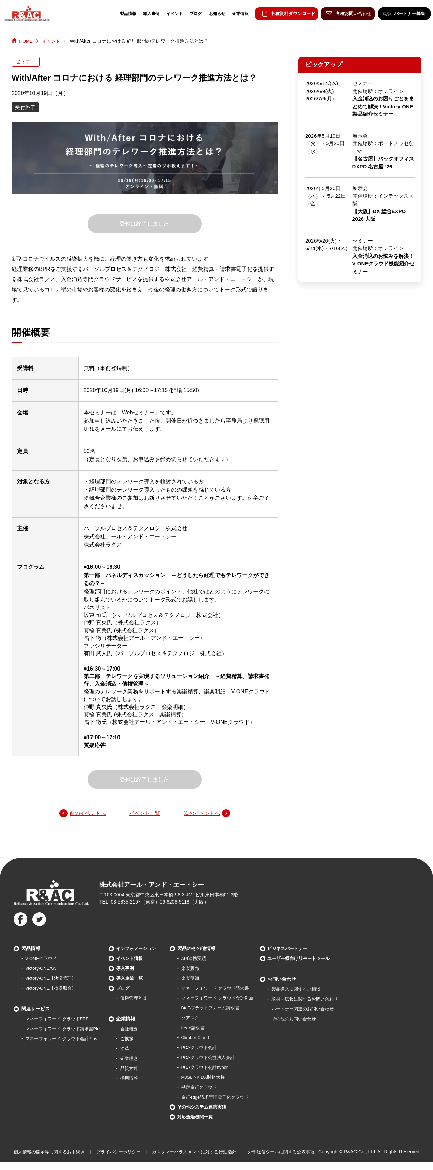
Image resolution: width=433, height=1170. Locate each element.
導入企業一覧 (136, 978)
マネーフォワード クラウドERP (59, 1019)
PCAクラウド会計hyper (215, 1068)
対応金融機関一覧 (205, 1117)
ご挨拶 (133, 1039)
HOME (26, 41)
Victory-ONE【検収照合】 (53, 988)
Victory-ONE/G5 (42, 969)
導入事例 (147, 13)
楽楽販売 (199, 969)
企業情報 (236, 13)
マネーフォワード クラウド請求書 (226, 988)
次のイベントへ (201, 813)
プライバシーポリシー (126, 1152)
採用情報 (135, 1079)
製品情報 (124, 13)
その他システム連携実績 (212, 1107)
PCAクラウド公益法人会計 (219, 1058)
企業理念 (135, 1059)
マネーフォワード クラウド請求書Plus (66, 1029)
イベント (170, 13)
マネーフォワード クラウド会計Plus (64, 1039)
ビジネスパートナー (303, 949)
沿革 (131, 1049)
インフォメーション (143, 949)
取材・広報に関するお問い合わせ (322, 999)
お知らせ (213, 13)
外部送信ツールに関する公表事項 (299, 1152)
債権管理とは (140, 998)
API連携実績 (203, 959)
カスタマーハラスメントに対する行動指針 (206, 1152)
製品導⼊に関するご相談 (312, 989)
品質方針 (135, 1069)
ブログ (192, 13)
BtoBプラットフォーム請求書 (221, 1008)
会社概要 (135, 1029)
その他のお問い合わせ (310, 1019)
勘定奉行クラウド (209, 1087)
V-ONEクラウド (42, 959)
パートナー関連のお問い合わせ (319, 1009)
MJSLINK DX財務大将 (213, 1077)
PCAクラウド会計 (209, 1048)
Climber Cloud (205, 1038)
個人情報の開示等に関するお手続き (52, 1152)
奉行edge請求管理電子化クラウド (226, 1097)
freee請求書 (202, 1028)
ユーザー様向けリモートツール (315, 959)
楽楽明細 (199, 978)
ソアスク (199, 1018)
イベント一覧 (144, 813)
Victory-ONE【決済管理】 (53, 978)
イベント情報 (136, 959)
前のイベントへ (89, 813)
